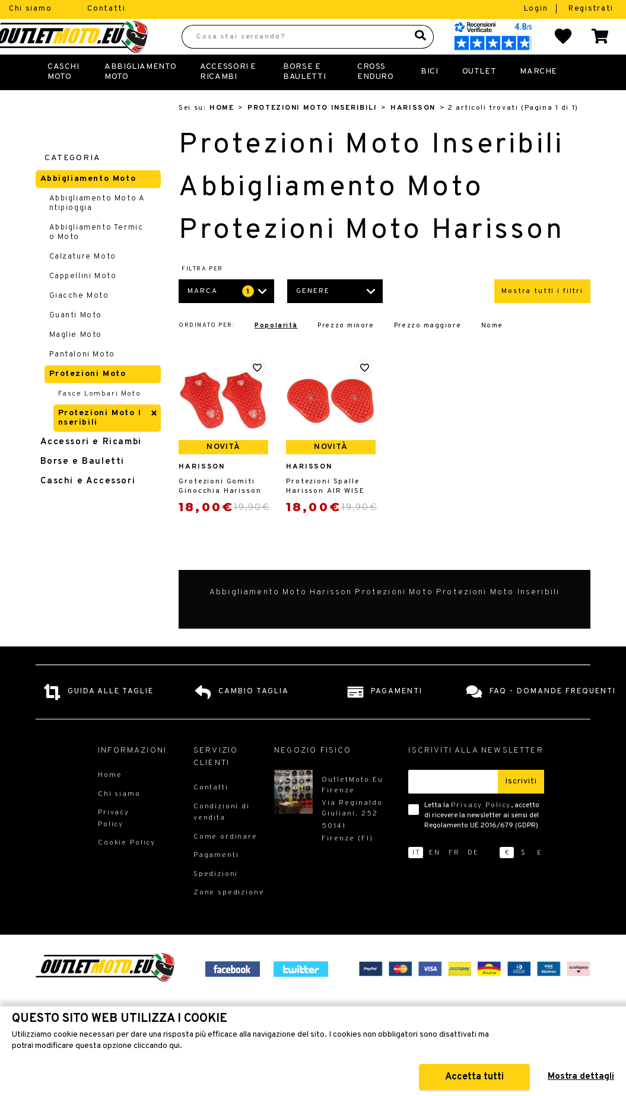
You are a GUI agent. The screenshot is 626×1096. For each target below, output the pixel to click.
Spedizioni (216, 900)
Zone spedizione (229, 918)
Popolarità (276, 352)
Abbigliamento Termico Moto (96, 258)
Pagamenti (216, 881)
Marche (538, 98)
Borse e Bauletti (82, 487)
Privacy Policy (481, 831)
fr (454, 879)
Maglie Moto (76, 361)
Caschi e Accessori (88, 507)
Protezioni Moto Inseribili (312, 134)
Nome (492, 352)
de (473, 879)
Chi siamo (30, 9)
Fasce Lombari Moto (99, 420)
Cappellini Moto (83, 302)
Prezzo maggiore (427, 352)
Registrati (591, 9)
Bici (429, 98)
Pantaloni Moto (82, 380)
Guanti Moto (76, 341)
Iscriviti (521, 807)
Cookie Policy (126, 869)
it (416, 879)
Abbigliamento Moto (140, 97)
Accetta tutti (474, 1077)
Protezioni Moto (87, 400)
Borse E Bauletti (304, 97)
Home (221, 134)
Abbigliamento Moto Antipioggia (97, 229)
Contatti (106, 9)
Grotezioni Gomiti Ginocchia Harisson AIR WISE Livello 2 (220, 512)
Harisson (413, 134)
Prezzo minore (345, 352)
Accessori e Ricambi (228, 97)
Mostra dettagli (581, 1076)
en (434, 879)
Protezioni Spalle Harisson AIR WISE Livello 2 (325, 512)
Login (537, 9)
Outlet (479, 98)
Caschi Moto (63, 97)
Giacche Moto (79, 322)
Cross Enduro (375, 97)
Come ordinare (225, 863)
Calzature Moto (82, 283)
